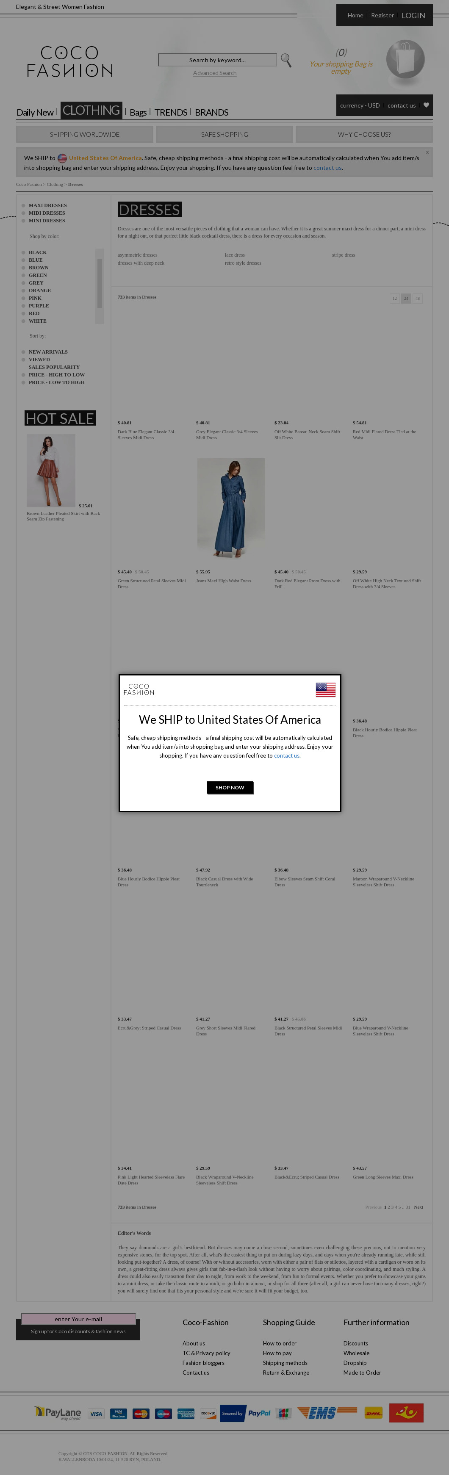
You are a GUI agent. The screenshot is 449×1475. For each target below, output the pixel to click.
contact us (286, 755)
